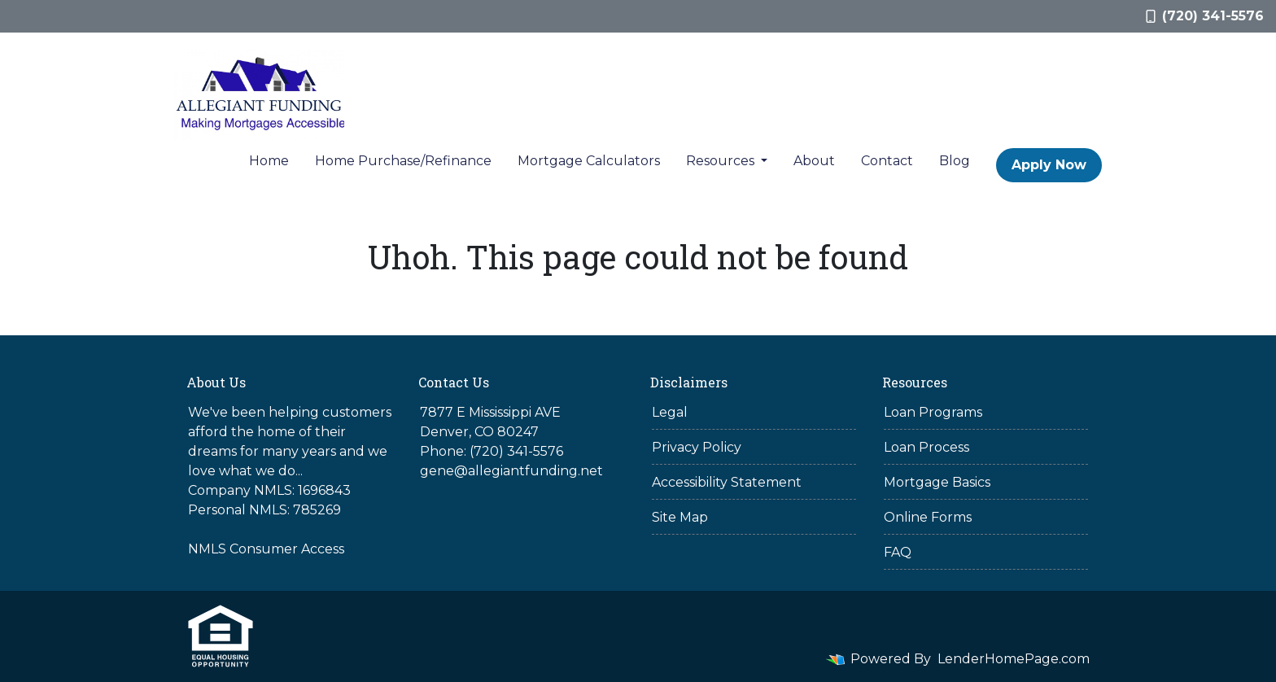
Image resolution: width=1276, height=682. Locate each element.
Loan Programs (933, 412)
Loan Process (926, 447)
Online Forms (928, 517)
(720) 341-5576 (1205, 16)
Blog (954, 160)
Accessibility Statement (727, 482)
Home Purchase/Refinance (403, 160)
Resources (722, 160)
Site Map (680, 517)
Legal (670, 412)
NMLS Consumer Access (266, 549)
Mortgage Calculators (589, 160)
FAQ (897, 552)
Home (269, 160)
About (814, 160)
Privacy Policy (696, 447)
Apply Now (1049, 165)
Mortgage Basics (937, 482)
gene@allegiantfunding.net (511, 471)
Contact (887, 160)
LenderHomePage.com (1013, 659)
